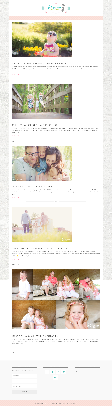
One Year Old (23, 79)
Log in (75, 403)
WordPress (69, 403)
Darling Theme (49, 403)
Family (13, 79)
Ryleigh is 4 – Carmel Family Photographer (33, 187)
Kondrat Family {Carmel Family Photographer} (35, 336)
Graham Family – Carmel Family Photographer (34, 125)
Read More (15, 74)
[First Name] (24, 376)
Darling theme (57, 402)
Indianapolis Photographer (56, 8)
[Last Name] (24, 381)
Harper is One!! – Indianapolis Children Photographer (39, 63)
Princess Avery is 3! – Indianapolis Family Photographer (39, 248)
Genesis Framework (60, 403)
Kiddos (17, 79)
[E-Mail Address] (24, 386)
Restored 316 (65, 402)
